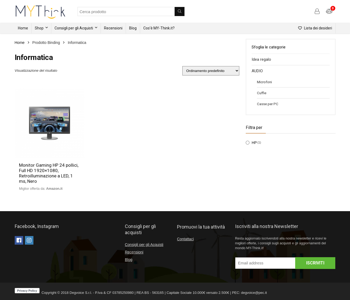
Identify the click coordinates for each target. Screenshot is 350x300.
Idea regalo (261, 59)
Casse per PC (267, 104)
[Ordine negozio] (210, 70)
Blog (133, 28)
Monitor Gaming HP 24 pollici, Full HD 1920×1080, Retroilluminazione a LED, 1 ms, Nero (48, 173)
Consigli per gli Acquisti (74, 28)
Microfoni (264, 82)
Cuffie (261, 93)
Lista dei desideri (315, 28)
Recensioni (113, 28)
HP (254, 142)
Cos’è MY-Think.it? (159, 28)
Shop (39, 28)
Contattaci (185, 239)
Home (23, 28)
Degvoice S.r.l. (81, 293)
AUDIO (257, 71)
